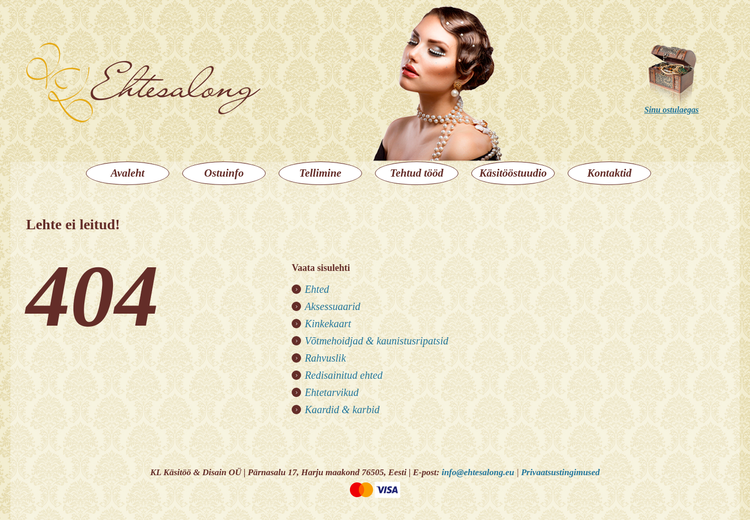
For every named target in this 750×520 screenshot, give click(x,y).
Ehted (317, 289)
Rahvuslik (325, 358)
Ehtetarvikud (331, 392)
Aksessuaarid (332, 306)
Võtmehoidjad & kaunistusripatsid (376, 340)
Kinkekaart (328, 323)
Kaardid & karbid (342, 409)
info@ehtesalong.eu (478, 472)
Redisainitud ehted (343, 375)
